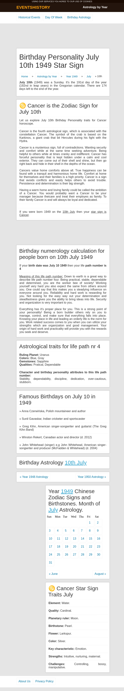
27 (74, 554)
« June (53, 573)
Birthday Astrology (79, 17)
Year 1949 (71, 76)
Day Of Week (53, 17)
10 (50, 538)
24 (50, 554)
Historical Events (29, 17)
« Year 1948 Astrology (34, 476)
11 (58, 538)
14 (82, 538)
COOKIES (87, 1)
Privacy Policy (44, 681)
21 (82, 546)
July (89, 76)
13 (74, 538)
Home (24, 76)
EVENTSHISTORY (33, 7)
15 (90, 538)
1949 (67, 491)
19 (66, 546)
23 (98, 546)
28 (82, 554)
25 (58, 554)
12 (66, 538)
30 (98, 554)
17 (50, 546)
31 (50, 562)
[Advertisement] (62, 36)
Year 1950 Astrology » (92, 476)
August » (100, 573)
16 (98, 538)
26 (66, 554)
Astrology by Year (95, 7)
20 (74, 546)
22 (90, 546)
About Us (25, 681)
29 (90, 554)
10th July (76, 463)
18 (58, 546)
